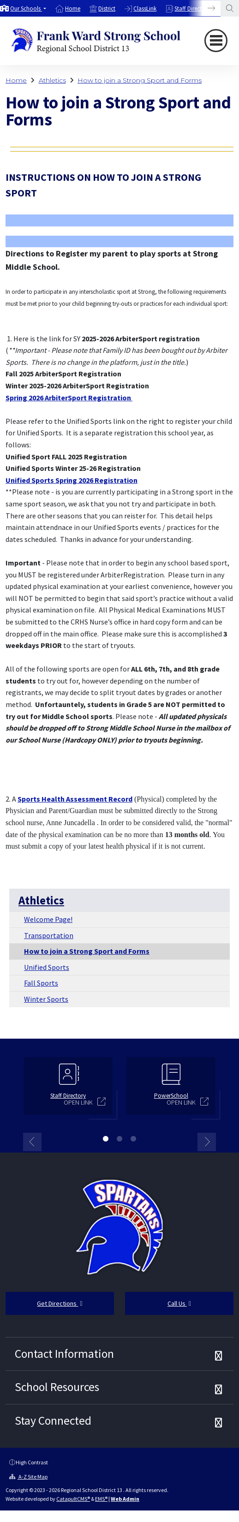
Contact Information (64, 1353)
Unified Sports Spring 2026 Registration (71, 480)
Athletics (52, 80)
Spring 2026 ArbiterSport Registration (69, 397)
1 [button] (105, 1138)
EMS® (101, 1498)
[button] (28, 8)
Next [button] (206, 1142)
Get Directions (59, 1303)
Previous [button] (32, 1142)
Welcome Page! (48, 919)
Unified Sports (46, 967)
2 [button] (119, 1138)
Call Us (179, 1303)
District (106, 8)
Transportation (48, 935)
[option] (23, 8)
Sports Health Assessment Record (75, 798)
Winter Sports (46, 999)
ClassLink (144, 8)
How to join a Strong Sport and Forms (140, 80)
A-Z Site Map (28, 1476)
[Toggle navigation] (215, 40)
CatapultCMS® (73, 1498)
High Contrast (32, 1462)
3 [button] (133, 1138)
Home (72, 8)
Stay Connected (53, 1420)
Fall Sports (41, 982)
